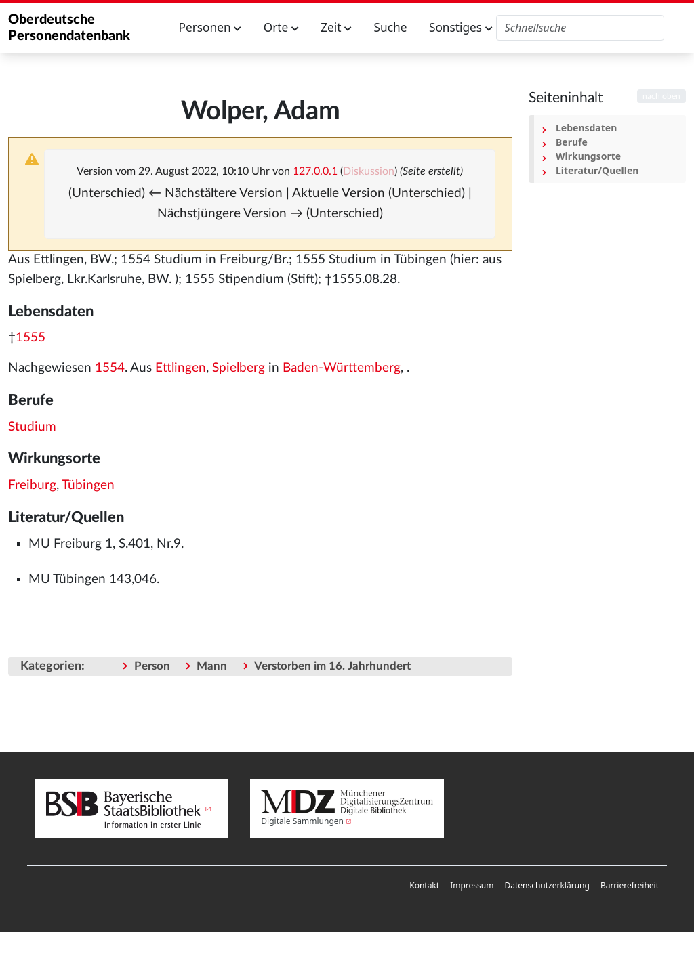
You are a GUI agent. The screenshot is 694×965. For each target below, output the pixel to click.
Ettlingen (180, 368)
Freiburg (32, 485)
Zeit (336, 27)
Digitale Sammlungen (302, 821)
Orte (281, 27)
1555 (30, 337)
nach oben (661, 96)
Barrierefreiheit (629, 885)
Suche (390, 27)
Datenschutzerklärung (546, 885)
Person (152, 666)
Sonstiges (461, 27)
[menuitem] (424, 886)
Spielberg (238, 368)
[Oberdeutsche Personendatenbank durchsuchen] (580, 28)
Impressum (471, 885)
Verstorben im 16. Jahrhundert (332, 666)
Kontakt (424, 885)
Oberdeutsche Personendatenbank (69, 28)
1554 (110, 368)
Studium (32, 427)
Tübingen (88, 485)
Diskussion (368, 171)
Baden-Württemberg (342, 368)
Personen (210, 27)
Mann (212, 666)
